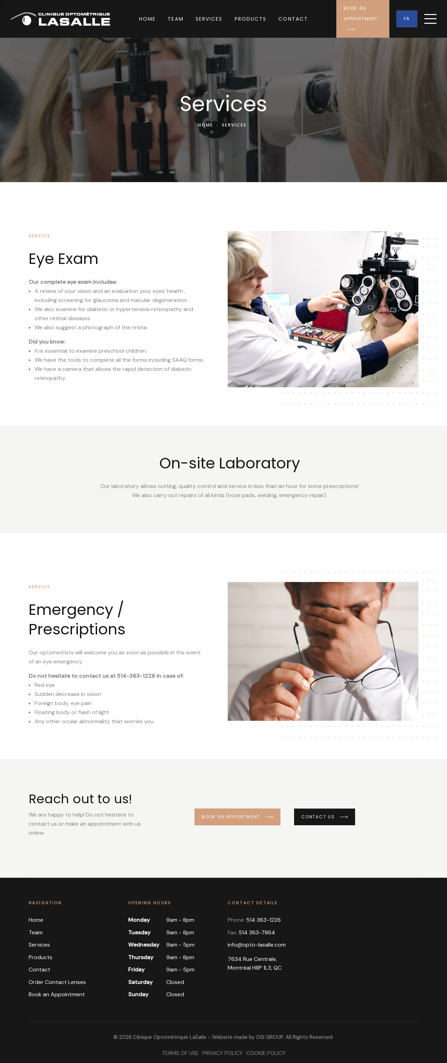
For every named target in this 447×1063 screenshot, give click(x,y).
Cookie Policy (265, 1053)
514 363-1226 (263, 920)
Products (251, 18)
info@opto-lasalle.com (257, 944)
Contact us (324, 817)
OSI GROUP (269, 1037)
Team (175, 18)
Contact (293, 18)
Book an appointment (237, 817)
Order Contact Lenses (57, 982)
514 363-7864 (257, 932)
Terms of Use (180, 1053)
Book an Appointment (361, 18)
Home (147, 18)
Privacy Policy (222, 1053)
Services (209, 18)
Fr (407, 19)
